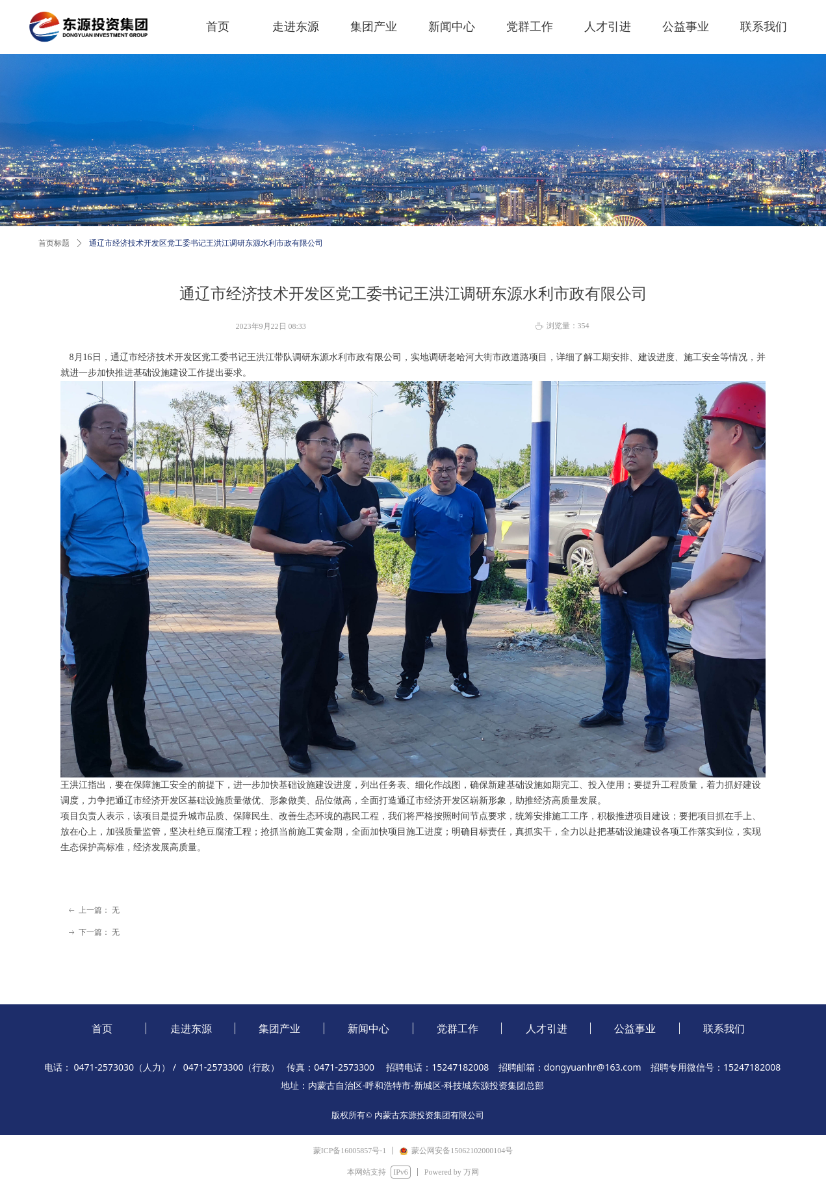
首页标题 (54, 243)
